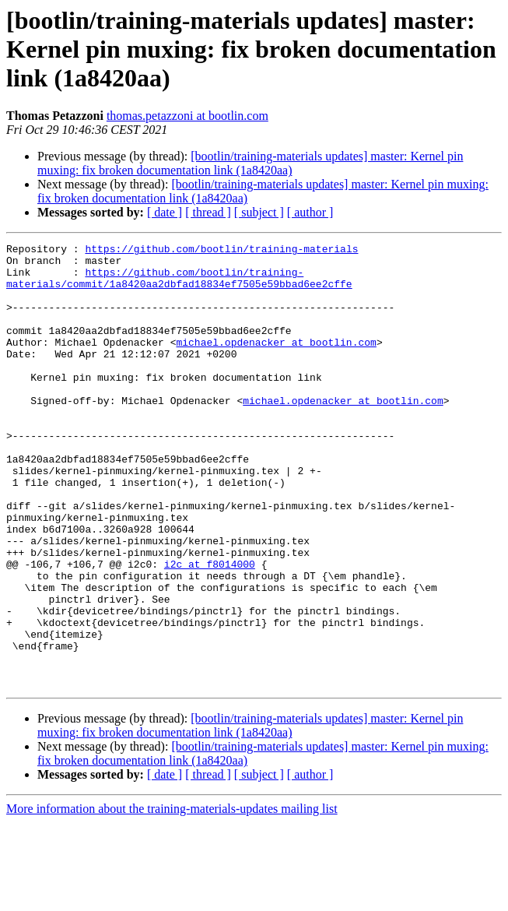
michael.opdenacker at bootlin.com (276, 363)
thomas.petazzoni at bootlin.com (187, 115)
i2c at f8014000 (209, 629)
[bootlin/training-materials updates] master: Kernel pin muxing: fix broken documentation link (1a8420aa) (250, 163)
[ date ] (164, 212)
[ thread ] (208, 212)
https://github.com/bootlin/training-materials (221, 251)
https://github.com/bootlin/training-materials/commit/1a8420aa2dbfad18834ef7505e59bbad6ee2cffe (179, 286)
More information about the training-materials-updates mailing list (172, 897)
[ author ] (310, 212)
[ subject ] (259, 212)
